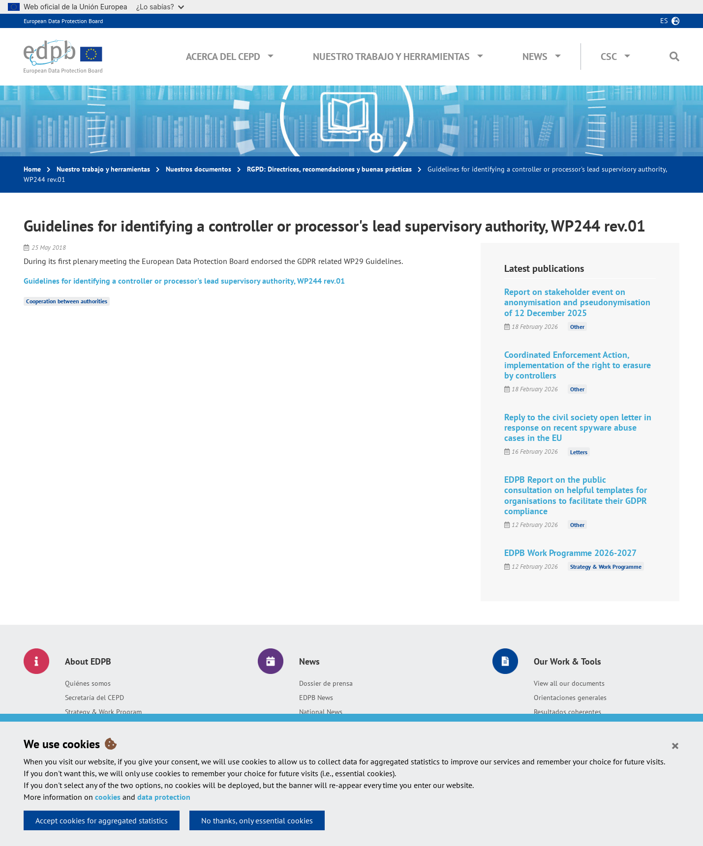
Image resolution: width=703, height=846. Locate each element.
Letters (578, 451)
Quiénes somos (88, 683)
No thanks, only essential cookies (257, 820)
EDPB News (316, 697)
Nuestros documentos (198, 169)
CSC (609, 56)
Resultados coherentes (567, 711)
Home (32, 169)
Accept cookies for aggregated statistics (101, 820)
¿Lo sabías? (160, 6)
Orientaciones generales (570, 697)
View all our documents (569, 683)
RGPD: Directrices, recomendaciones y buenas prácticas (329, 169)
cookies (108, 797)
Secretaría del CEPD (94, 697)
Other (577, 326)
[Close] (675, 745)
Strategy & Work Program (103, 711)
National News (320, 711)
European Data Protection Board (63, 21)
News (535, 56)
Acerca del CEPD (223, 56)
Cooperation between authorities (66, 301)
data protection (163, 797)
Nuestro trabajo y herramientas (391, 56)
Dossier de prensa (326, 683)
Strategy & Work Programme (606, 566)
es (664, 20)
